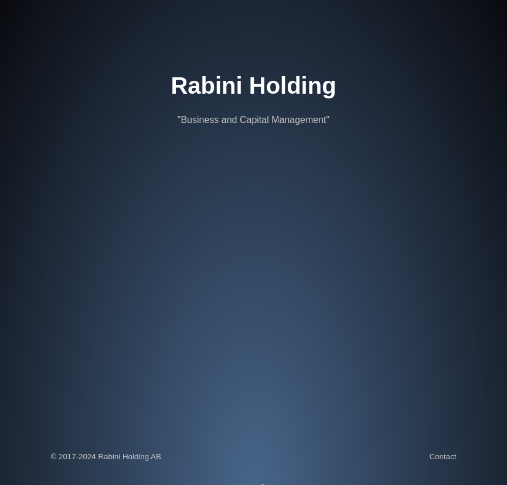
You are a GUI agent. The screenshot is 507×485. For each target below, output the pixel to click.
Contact (443, 456)
